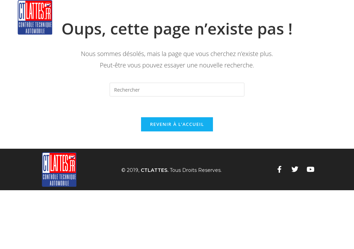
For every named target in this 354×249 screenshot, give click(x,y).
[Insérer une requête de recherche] (177, 89)
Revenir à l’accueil (177, 124)
